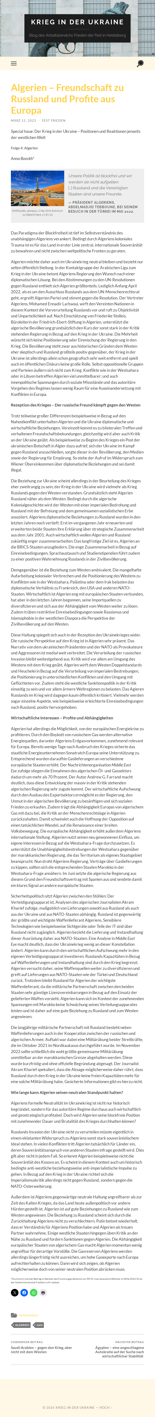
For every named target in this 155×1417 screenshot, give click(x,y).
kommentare (28, 1315)
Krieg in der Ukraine (77, 22)
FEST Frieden (54, 120)
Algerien (22, 1325)
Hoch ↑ (106, 1407)
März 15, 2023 (23, 120)
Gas (39, 1325)
